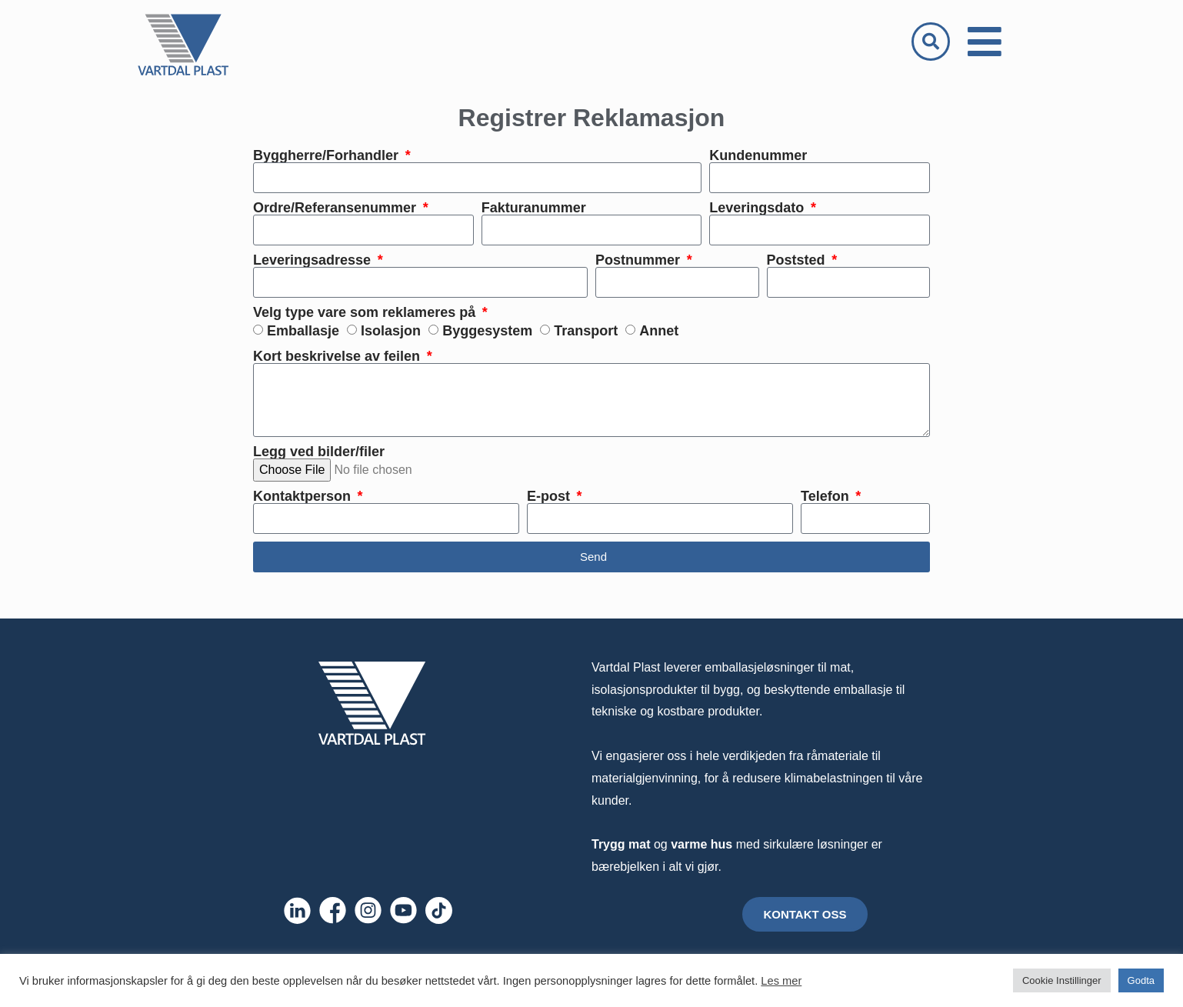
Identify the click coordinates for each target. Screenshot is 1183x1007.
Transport (586, 330)
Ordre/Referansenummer (336, 208)
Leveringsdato (758, 208)
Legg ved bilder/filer (319, 451)
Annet (658, 330)
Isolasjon (391, 330)
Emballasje (303, 330)
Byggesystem (487, 330)
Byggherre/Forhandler (327, 155)
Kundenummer (758, 155)
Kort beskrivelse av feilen (338, 356)
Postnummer (639, 260)
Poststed (798, 260)
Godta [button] (1141, 980)
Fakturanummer (534, 208)
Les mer (781, 981)
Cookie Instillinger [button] (1061, 980)
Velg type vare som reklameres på (366, 312)
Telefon (827, 496)
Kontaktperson (304, 496)
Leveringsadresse (314, 260)
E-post (550, 496)
